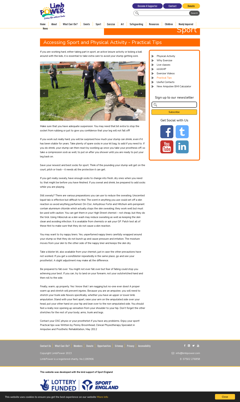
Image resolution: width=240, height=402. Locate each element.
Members (78, 346)
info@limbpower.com (188, 353)
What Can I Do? (70, 24)
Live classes (163, 64)
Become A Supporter (147, 6)
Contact (172, 6)
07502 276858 (191, 359)
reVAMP (161, 69)
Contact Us (45, 346)
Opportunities (104, 346)
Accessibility (144, 346)
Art (122, 24)
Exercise (111, 24)
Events (87, 24)
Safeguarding (136, 24)
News (45, 28)
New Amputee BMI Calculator (174, 86)
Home (43, 24)
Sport (98, 24)
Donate (191, 6)
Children (169, 24)
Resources (154, 24)
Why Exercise (164, 60)
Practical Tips (164, 77)
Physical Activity (166, 56)
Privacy (130, 346)
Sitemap (119, 346)
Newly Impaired (186, 24)
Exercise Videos (166, 73)
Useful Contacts (165, 82)
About (54, 24)
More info (102, 397)
